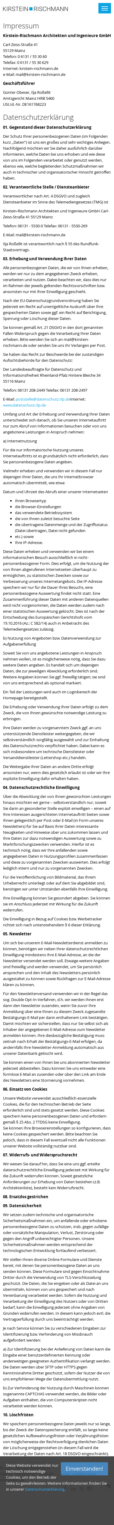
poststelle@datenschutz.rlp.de (43, 399)
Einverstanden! (84, 1468)
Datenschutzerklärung (44, 1489)
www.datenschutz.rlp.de (24, 405)
